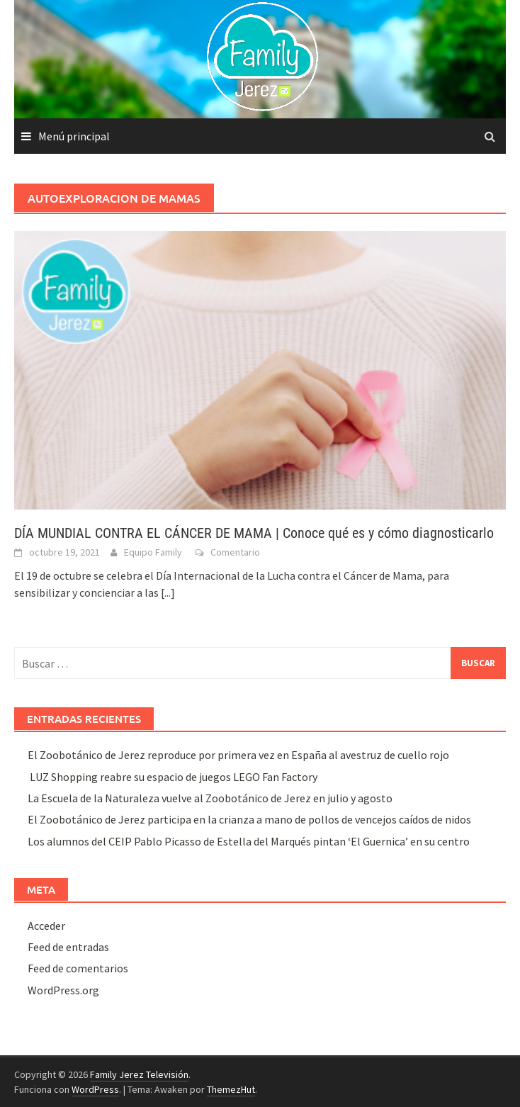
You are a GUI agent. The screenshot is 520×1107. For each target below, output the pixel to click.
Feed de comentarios (78, 968)
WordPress (95, 1089)
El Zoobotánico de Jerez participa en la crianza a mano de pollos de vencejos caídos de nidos (249, 819)
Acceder (46, 925)
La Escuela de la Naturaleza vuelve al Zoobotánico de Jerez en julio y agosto (210, 798)
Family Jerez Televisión (139, 1074)
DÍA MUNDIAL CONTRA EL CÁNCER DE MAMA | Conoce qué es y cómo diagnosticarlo (254, 532)
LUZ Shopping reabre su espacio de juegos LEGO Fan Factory (172, 777)
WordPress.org (63, 990)
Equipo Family (153, 552)
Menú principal (74, 136)
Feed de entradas (68, 947)
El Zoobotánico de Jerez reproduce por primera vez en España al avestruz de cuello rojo (238, 755)
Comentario (235, 552)
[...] (168, 592)
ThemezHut (231, 1089)
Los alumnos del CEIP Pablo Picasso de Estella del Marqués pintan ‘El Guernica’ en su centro (249, 841)
